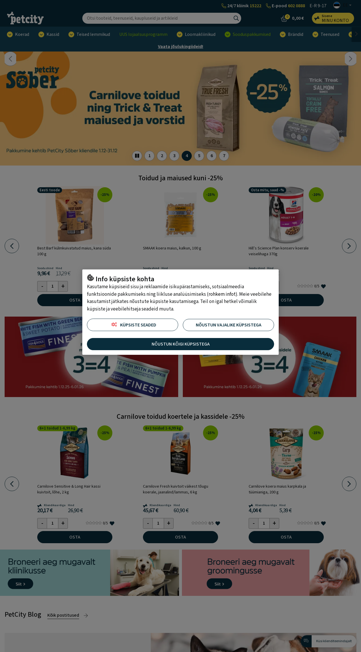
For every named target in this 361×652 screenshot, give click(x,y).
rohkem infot (222, 294)
